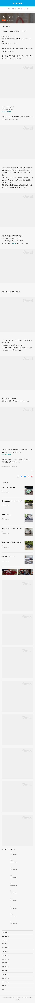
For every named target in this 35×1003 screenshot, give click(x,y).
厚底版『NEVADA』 (15, 891)
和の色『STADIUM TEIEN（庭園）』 (19, 868)
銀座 (4, 20)
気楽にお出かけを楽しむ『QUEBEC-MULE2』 (21, 907)
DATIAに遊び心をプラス (16, 922)
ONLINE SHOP (6, 112)
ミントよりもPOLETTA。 (9, 487)
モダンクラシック (7, 515)
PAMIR (14, 243)
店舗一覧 (20, 8)
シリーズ (26, 8)
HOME (8, 8)
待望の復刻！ (13, 915)
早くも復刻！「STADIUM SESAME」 (19, 899)
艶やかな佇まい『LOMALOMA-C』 (11, 543)
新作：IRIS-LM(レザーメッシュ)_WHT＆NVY (21, 876)
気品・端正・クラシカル (8, 556)
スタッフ (14, 8)
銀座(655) (3, 466)
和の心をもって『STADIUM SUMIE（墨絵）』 (14, 529)
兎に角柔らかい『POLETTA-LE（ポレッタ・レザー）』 (17, 501)
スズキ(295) (8, 466)
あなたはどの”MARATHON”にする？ (19, 853)
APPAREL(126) (14, 466)
